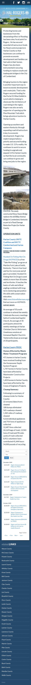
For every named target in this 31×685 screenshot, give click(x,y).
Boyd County (6, 663)
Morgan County (7, 616)
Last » (21, 535)
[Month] (15, 451)
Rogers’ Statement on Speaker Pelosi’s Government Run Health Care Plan (19, 514)
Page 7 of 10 (23, 532)
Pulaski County (7, 557)
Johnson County (7, 636)
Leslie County (6, 604)
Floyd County (6, 640)
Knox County (6, 572)
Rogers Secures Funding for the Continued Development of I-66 (18, 471)
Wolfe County (6, 675)
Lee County (5, 592)
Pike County (6, 647)
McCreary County (8, 553)
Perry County (6, 600)
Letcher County (7, 628)
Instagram (23, 2)
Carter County (6, 659)
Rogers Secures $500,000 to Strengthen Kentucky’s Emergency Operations (19, 507)
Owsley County (7, 588)
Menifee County (7, 671)
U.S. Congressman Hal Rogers (15, 13)
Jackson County (7, 580)
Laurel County (6, 564)
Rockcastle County (8, 560)
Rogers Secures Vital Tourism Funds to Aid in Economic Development (19, 488)
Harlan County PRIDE (12, 347)
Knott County (6, 624)
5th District (13, 25)
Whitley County (7, 568)
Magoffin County (7, 620)
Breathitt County (7, 596)
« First (5, 535)
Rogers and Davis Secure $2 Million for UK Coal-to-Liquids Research (18, 526)
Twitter (18, 2)
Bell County (6, 576)
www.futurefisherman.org (17, 299)
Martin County (7, 644)
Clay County (6, 584)
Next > (16, 535)
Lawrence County (7, 632)
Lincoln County (7, 651)
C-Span (28, 2)
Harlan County (21, 25)
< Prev (11, 535)
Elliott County (6, 655)
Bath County (6, 667)
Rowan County (7, 612)
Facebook (13, 2)
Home (7, 25)
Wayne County (7, 549)
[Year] (15, 454)
